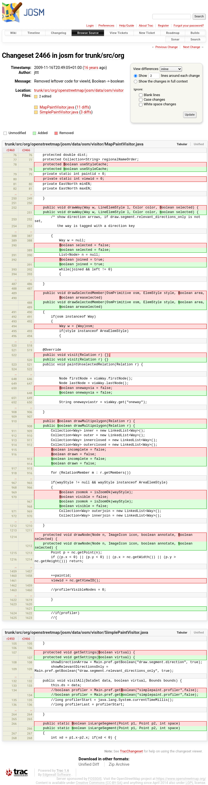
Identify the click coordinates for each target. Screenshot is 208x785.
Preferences (106, 25)
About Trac (146, 25)
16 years (91, 67)
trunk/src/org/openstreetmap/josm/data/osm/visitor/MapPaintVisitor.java (74, 144)
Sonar (175, 39)
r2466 (26, 150)
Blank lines (152, 95)
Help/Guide (126, 25)
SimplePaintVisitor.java (59, 112)
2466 (42, 55)
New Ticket (147, 33)
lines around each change (174, 76)
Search (195, 39)
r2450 (10, 639)
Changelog (58, 33)
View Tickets (119, 33)
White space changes (160, 104)
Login (90, 25)
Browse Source (88, 33)
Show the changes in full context (161, 81)
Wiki (13, 33)
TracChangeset (131, 751)
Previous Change (166, 47)
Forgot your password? (189, 25)
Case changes (154, 99)
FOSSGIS (95, 779)
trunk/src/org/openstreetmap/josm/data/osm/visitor (79, 90)
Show (140, 76)
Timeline (33, 33)
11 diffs (82, 107)
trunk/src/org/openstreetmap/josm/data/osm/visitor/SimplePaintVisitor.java (76, 632)
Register (163, 25)
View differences (145, 69)
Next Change (191, 47)
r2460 (10, 150)
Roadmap (173, 33)
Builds (195, 33)
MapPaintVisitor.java (57, 107)
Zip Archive (119, 764)
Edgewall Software (57, 775)
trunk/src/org (104, 55)
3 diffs (85, 112)
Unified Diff (89, 764)
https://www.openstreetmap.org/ (181, 779)
